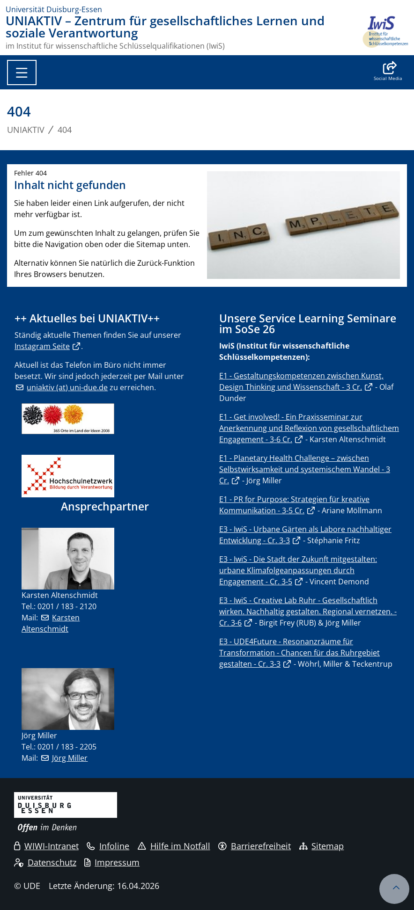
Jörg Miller (70, 758)
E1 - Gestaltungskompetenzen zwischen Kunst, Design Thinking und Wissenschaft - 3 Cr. (301, 381)
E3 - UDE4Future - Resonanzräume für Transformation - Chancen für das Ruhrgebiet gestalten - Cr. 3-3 (299, 652)
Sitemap (321, 846)
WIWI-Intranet (46, 846)
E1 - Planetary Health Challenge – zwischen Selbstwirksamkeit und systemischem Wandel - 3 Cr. (304, 469)
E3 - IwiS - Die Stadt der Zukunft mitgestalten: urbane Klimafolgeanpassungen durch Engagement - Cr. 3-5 (298, 570)
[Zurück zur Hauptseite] (385, 32)
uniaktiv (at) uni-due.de (67, 387)
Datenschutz (45, 862)
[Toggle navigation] (22, 72)
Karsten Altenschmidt (51, 623)
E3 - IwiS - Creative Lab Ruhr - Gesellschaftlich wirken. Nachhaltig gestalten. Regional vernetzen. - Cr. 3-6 (308, 611)
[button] (388, 72)
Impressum (112, 862)
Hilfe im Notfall (174, 846)
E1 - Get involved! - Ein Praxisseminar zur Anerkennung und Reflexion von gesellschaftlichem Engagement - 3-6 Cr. (309, 428)
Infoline (108, 846)
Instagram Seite (42, 346)
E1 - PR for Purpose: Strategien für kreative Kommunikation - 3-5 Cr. (294, 505)
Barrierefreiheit (254, 846)
